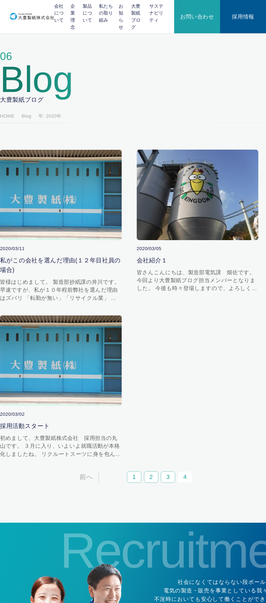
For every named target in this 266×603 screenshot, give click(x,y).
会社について (67, 10)
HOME (21, 76)
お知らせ (147, 10)
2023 (194, 147)
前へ (70, 301)
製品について (103, 10)
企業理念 (85, 10)
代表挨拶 (114, 550)
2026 (194, 121)
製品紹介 (162, 514)
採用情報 (252, 10)
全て (194, 112)
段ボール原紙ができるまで (174, 507)
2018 (194, 183)
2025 (194, 130)
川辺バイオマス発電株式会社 (119, 509)
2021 (194, 165)
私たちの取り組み (126, 10)
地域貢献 (162, 550)
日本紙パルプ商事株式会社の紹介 (120, 520)
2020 (194, 174)
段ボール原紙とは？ (170, 501)
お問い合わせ (223, 10)
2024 (194, 138)
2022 (194, 156)
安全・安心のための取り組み (176, 556)
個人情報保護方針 (29, 588)
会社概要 (116, 490)
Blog (33, 76)
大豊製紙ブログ (166, 10)
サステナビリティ (190, 10)
